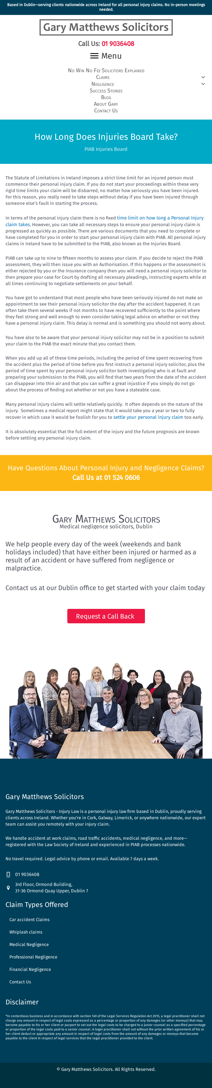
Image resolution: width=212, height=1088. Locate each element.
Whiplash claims (25, 928)
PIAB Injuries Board (106, 147)
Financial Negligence (30, 965)
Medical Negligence (29, 940)
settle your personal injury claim (147, 414)
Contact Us (20, 978)
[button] (106, 76)
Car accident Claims (29, 915)
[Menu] (106, 55)
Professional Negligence (33, 953)
